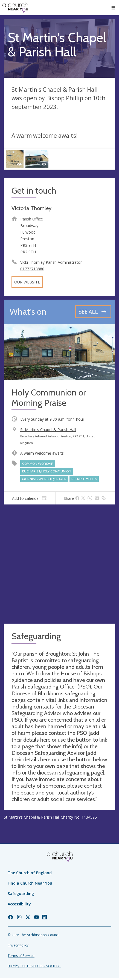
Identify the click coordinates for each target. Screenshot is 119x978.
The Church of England (30, 872)
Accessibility (19, 904)
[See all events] (93, 311)
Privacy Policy (18, 945)
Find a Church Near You (30, 883)
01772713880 (32, 268)
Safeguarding (21, 893)
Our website (27, 282)
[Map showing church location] (59, 564)
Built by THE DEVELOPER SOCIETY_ (34, 966)
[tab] (29, 498)
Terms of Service (21, 955)
